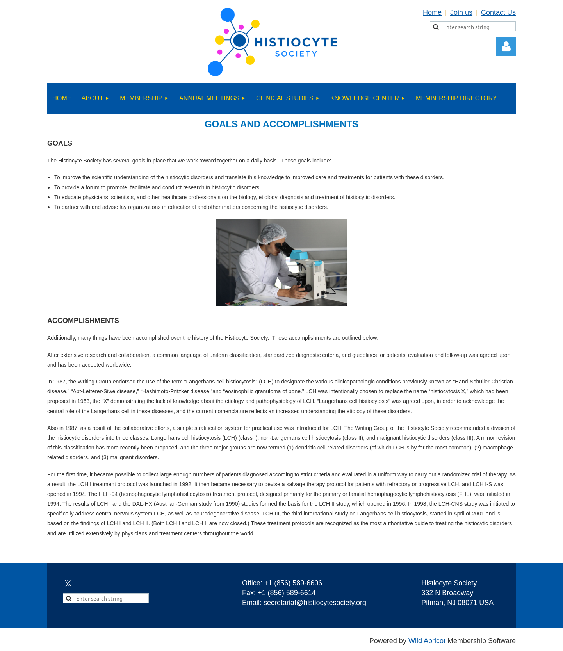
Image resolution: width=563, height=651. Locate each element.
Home (432, 12)
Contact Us (498, 12)
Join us (461, 12)
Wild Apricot (426, 641)
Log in (506, 46)
